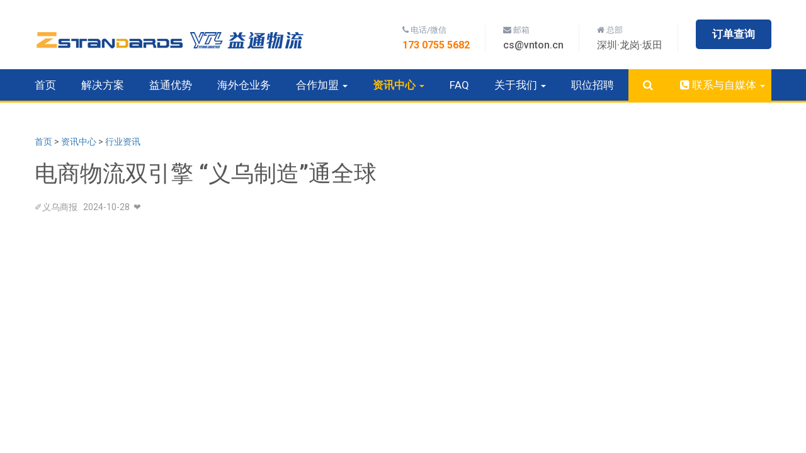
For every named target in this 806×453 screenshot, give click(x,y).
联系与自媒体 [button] (721, 85)
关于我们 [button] (520, 85)
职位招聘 (592, 85)
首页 (45, 85)
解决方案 (102, 85)
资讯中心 (78, 142)
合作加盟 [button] (322, 85)
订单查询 (733, 34)
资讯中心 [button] (398, 85)
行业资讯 (122, 142)
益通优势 (170, 85)
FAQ (459, 85)
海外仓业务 (244, 85)
